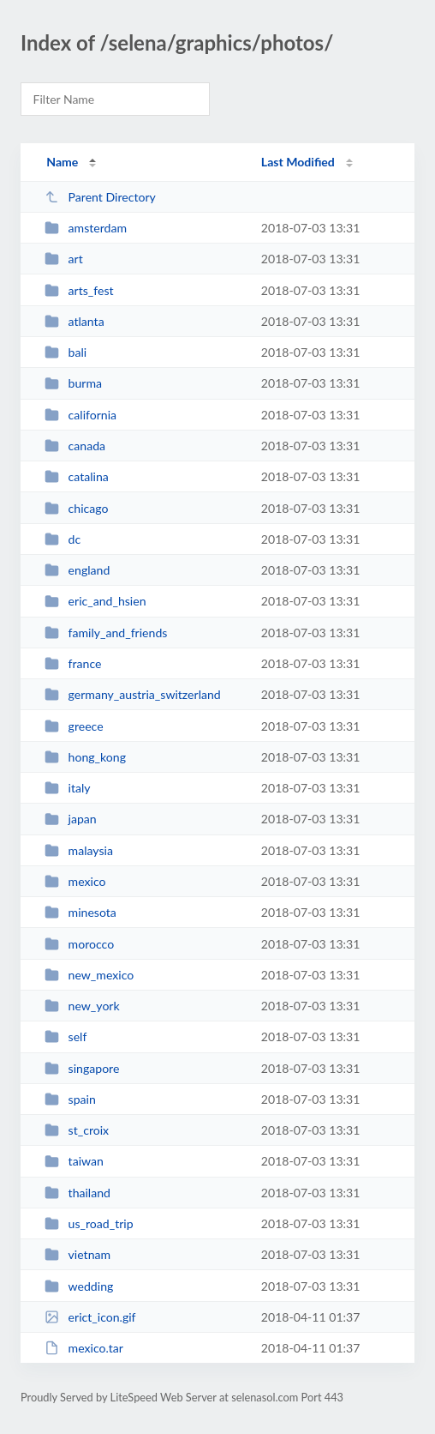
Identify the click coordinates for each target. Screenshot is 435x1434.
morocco (79, 944)
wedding (79, 1286)
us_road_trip (89, 1223)
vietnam (77, 1254)
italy (67, 787)
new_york (82, 1005)
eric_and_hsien (95, 600)
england (77, 570)
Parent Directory (100, 197)
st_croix (77, 1130)
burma (73, 383)
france (73, 663)
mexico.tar (84, 1348)
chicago (76, 508)
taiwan (74, 1161)
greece (74, 726)
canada (75, 445)
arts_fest (79, 290)
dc (62, 539)
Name (62, 161)
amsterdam (86, 227)
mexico (75, 881)
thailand (77, 1192)
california (80, 414)
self (65, 1036)
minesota (80, 912)
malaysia (79, 850)
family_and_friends (106, 632)
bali (65, 352)
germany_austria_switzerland (133, 694)
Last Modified (298, 161)
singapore (82, 1068)
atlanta (74, 321)
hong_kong (85, 757)
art (64, 258)
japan (71, 818)
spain (70, 1099)
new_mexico (89, 974)
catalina (77, 476)
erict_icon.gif (90, 1317)
